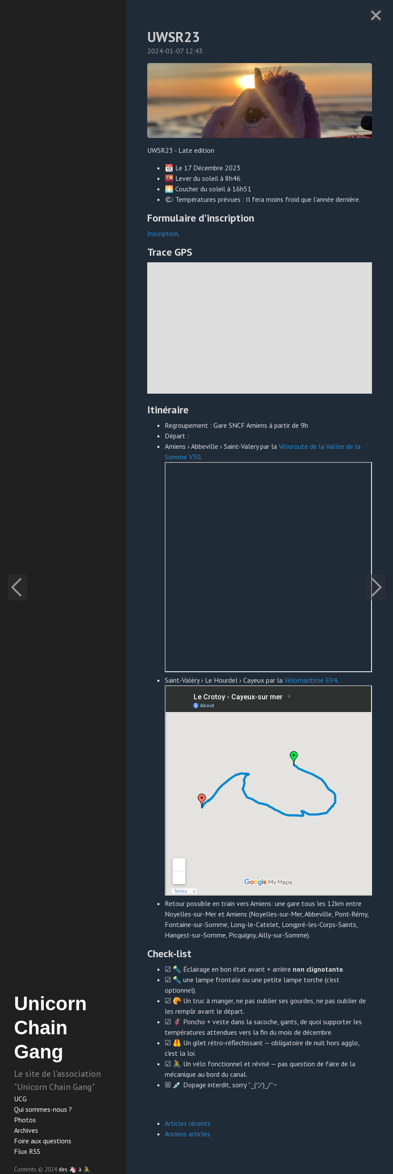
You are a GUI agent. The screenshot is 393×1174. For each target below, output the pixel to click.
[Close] (375, 15)
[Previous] (17, 587)
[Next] (375, 587)
